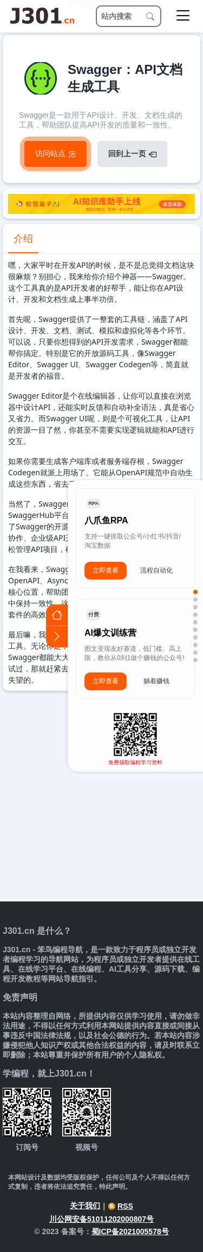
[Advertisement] (101, 797)
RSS (120, 1206)
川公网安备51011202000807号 (101, 1219)
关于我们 (85, 1205)
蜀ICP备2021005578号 (130, 1231)
